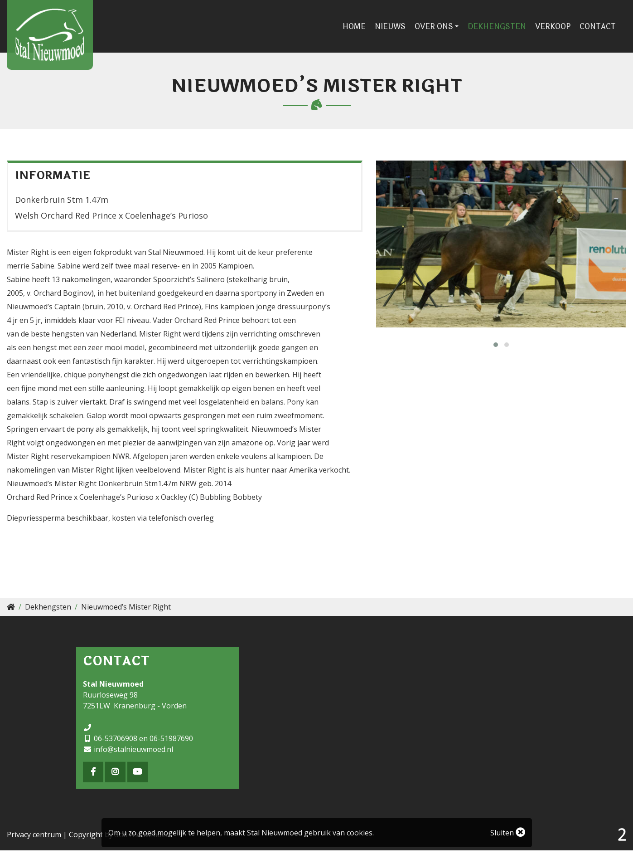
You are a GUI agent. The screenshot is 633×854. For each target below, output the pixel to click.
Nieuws (396, 28)
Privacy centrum (34, 838)
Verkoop (558, 28)
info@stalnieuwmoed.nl (133, 752)
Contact (603, 28)
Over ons (439, 28)
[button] (495, 347)
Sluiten (507, 833)
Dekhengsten (503, 28)
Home (360, 28)
